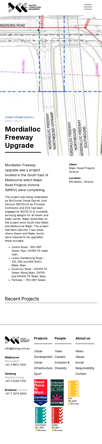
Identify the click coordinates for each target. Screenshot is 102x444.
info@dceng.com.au (17, 348)
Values (79, 357)
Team (58, 351)
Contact (80, 373)
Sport (37, 373)
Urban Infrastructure (18, 117)
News (79, 351)
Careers (60, 357)
